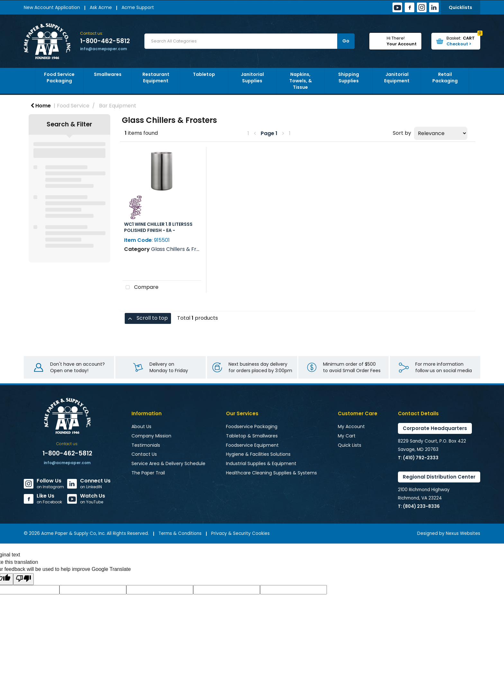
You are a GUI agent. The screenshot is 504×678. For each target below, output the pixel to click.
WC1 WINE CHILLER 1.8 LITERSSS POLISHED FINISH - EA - (158, 227)
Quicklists (460, 7)
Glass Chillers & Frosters (181, 249)
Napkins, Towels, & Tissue (300, 80)
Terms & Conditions (180, 533)
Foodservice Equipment (252, 445)
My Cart (347, 436)
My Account (351, 426)
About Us (141, 426)
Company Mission (151, 436)
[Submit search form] (346, 41)
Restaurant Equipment (155, 77)
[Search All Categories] (249, 41)
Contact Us (144, 454)
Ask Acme (101, 7)
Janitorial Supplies (252, 77)
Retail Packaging (445, 77)
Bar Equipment (117, 105)
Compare (140, 287)
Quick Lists (349, 445)
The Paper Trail (148, 473)
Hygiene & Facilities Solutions (258, 454)
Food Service (73, 105)
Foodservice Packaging (251, 426)
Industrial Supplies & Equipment (261, 463)
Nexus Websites (463, 533)
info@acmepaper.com (103, 48)
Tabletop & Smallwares (252, 436)
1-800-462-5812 (105, 41)
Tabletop (204, 74)
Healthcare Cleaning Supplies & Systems (271, 473)
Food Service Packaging (59, 77)
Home (41, 105)
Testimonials (145, 445)
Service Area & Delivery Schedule (168, 463)
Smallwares (108, 74)
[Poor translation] (23, 579)
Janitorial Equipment (397, 77)
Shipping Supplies (348, 77)
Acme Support (138, 7)
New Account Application (52, 7)
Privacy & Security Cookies (240, 533)
